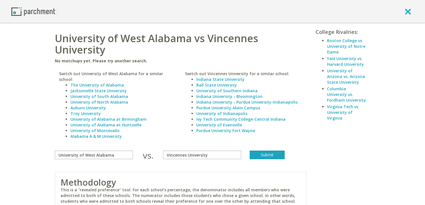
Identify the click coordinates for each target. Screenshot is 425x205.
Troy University (85, 113)
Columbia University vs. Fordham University (346, 94)
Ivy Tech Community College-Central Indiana (241, 119)
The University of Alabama (97, 85)
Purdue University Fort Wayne (225, 130)
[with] (202, 155)
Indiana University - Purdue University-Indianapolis (246, 102)
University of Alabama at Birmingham (108, 119)
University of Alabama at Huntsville (105, 125)
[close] (408, 11)
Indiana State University (220, 79)
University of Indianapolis (221, 113)
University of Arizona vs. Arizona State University (346, 76)
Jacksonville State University (98, 90)
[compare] (94, 155)
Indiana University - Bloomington (229, 96)
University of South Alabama (99, 96)
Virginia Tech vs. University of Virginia (343, 112)
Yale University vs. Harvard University (345, 61)
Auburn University (88, 107)
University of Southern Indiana (227, 90)
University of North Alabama (99, 102)
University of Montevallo (95, 130)
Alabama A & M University (96, 136)
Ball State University (216, 85)
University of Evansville (219, 125)
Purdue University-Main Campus (228, 107)
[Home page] (33, 11)
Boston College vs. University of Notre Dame (346, 46)
